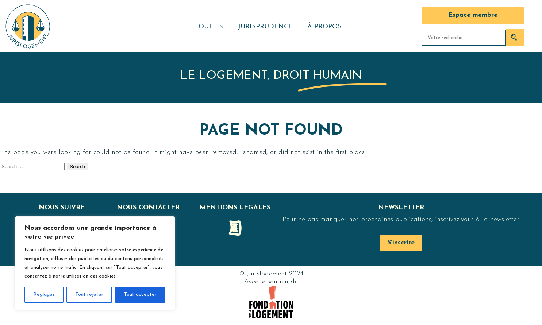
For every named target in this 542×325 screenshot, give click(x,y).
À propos (324, 26)
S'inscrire (401, 242)
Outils (211, 26)
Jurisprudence (265, 26)
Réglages (44, 294)
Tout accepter (140, 294)
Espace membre (472, 15)
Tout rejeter (89, 294)
